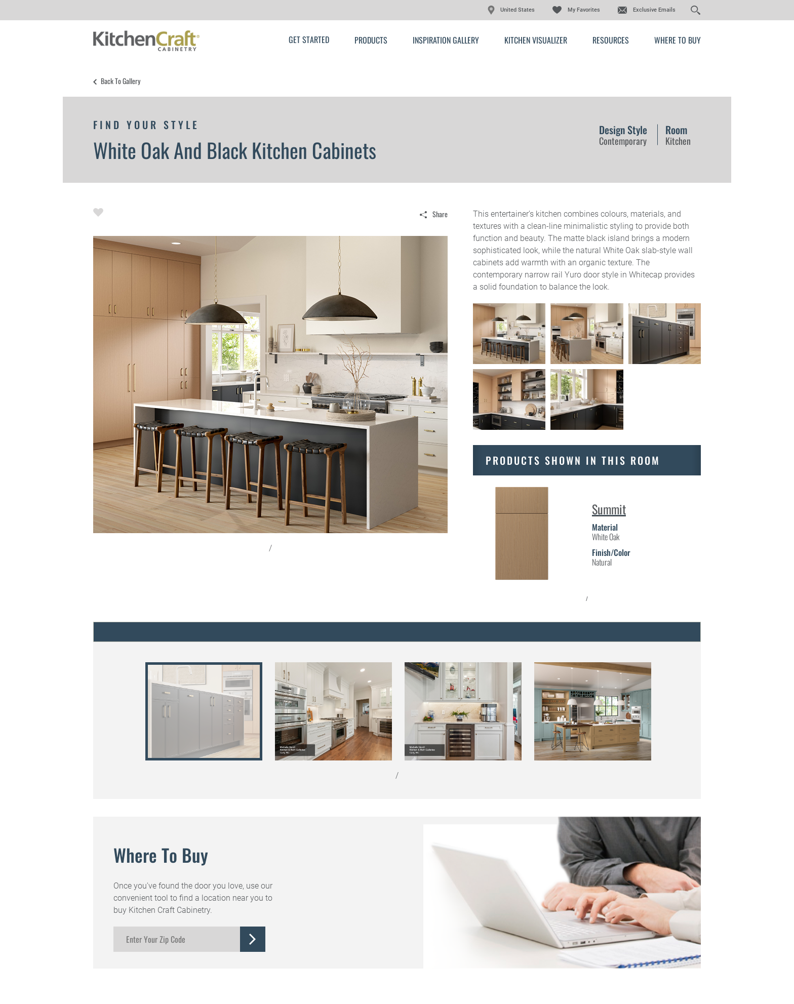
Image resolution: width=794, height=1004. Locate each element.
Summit (609, 509)
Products (370, 40)
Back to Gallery (120, 81)
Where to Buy (677, 40)
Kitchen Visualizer (535, 40)
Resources (610, 40)
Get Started (309, 39)
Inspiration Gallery (446, 40)
